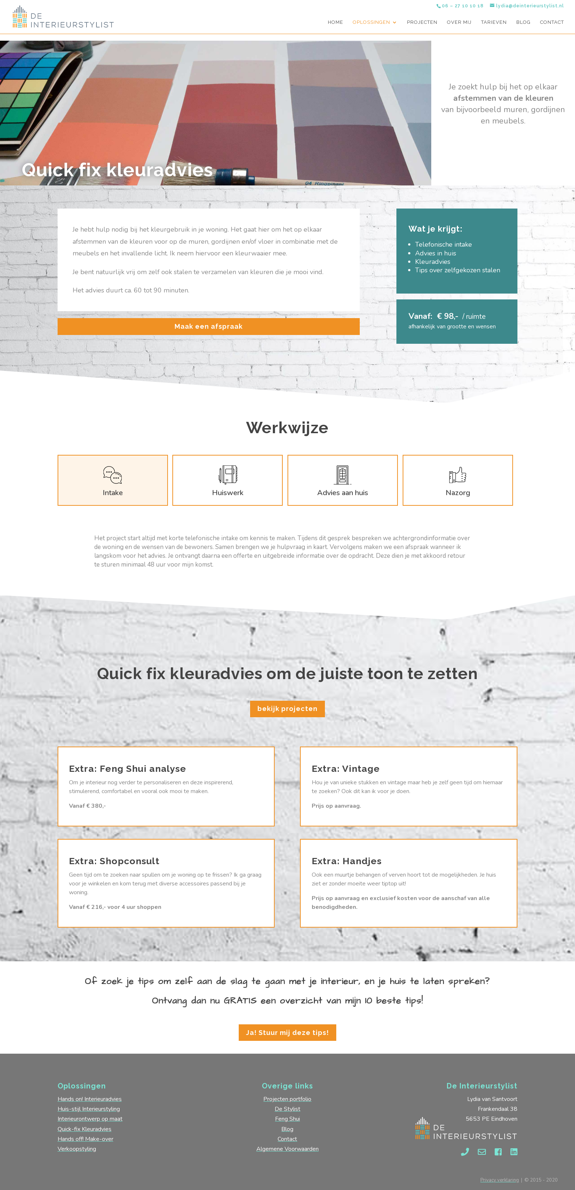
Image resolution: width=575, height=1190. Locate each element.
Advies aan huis (342, 493)
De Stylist (287, 1109)
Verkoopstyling (77, 1149)
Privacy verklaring (499, 1180)
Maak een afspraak (209, 326)
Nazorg (458, 493)
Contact (552, 22)
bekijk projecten (287, 708)
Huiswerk (227, 493)
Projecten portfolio (287, 1099)
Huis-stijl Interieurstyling (89, 1109)
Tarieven (494, 22)
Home (335, 22)
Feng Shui (287, 1119)
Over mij (459, 22)
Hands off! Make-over (85, 1139)
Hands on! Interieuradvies (90, 1099)
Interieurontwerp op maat (90, 1119)
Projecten (422, 22)
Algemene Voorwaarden (287, 1149)
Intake (113, 493)
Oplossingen (371, 22)
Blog (523, 22)
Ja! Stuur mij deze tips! (287, 1032)
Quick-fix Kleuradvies (84, 1129)
